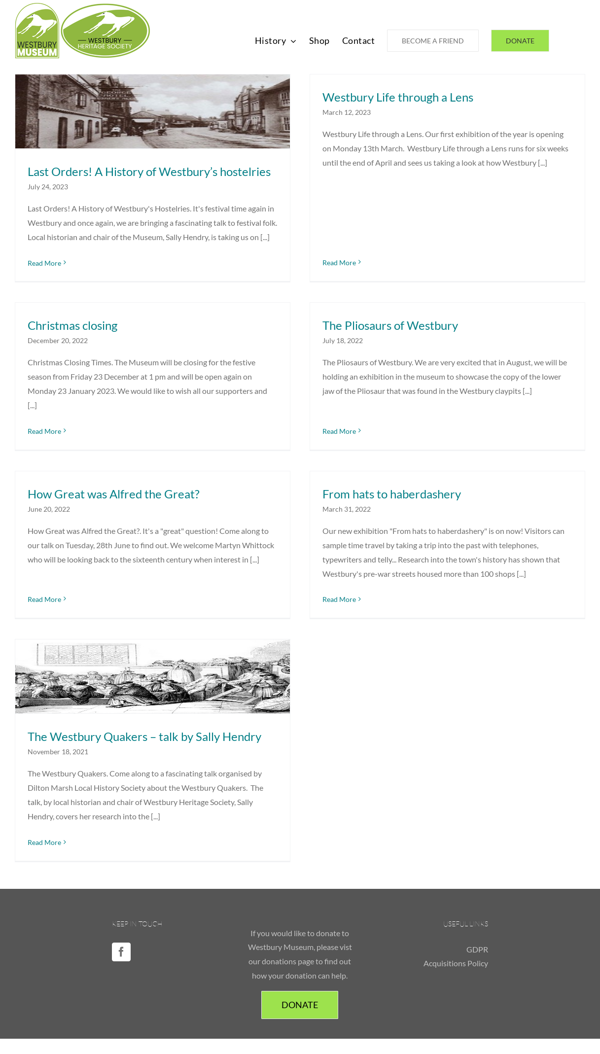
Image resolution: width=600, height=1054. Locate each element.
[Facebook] (121, 945)
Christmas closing (102, 308)
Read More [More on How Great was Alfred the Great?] (59, 577)
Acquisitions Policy (456, 956)
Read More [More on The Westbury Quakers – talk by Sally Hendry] (44, 837)
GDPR (477, 942)
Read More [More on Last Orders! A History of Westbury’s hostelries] (44, 263)
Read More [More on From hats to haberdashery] (346, 591)
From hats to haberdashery (399, 485)
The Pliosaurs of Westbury (368, 330)
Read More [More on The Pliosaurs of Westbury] (317, 421)
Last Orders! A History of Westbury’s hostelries (149, 171)
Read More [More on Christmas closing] (74, 414)
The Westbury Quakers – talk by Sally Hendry (144, 732)
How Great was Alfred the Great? (128, 485)
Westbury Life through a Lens (390, 97)
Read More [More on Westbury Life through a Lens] (332, 188)
